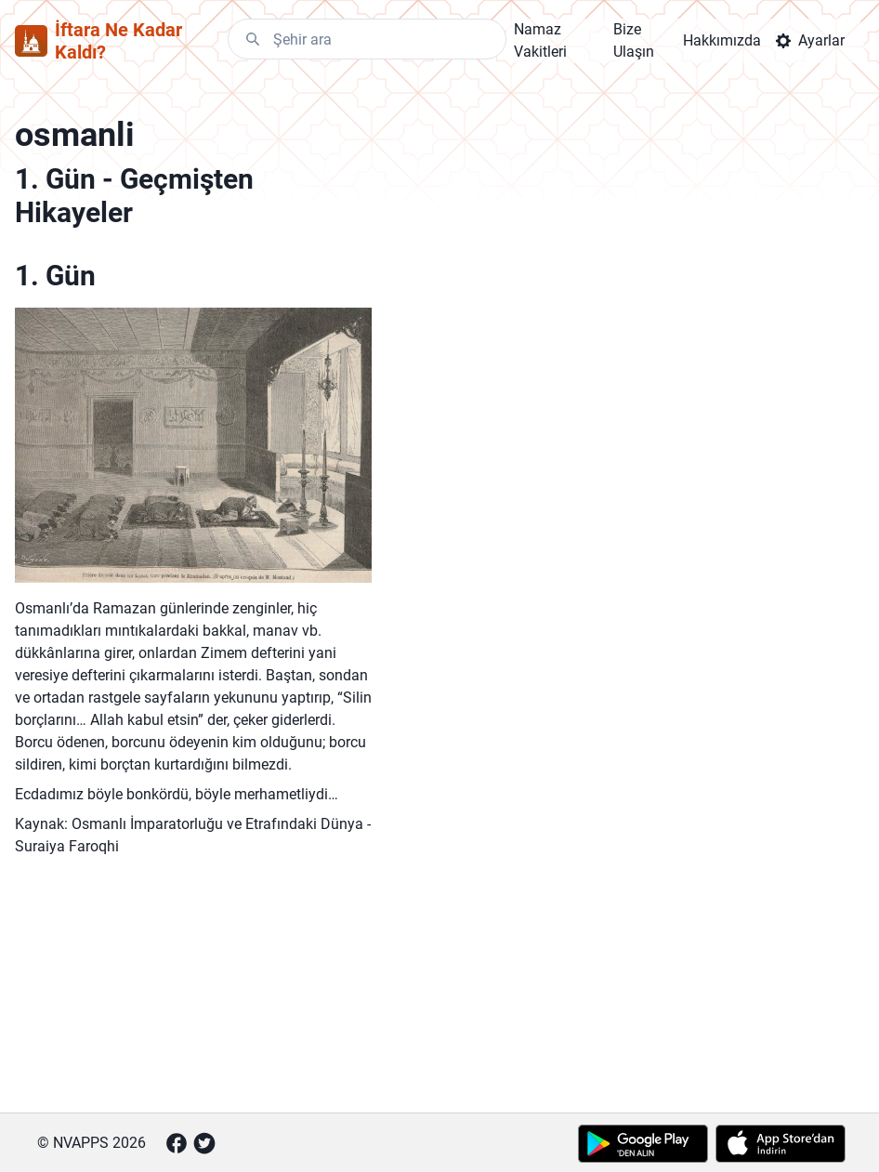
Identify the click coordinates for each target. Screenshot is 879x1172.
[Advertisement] (193, 995)
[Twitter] (204, 1143)
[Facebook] (176, 1143)
